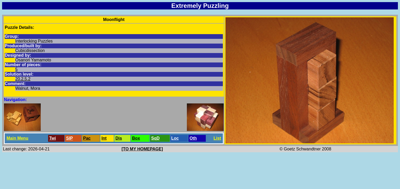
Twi (52, 138)
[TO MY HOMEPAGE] (142, 149)
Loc (175, 138)
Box (136, 138)
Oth (193, 138)
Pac (86, 138)
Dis (118, 138)
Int (104, 138)
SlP (69, 138)
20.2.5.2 (22, 79)
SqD (155, 138)
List (217, 138)
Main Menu (17, 138)
